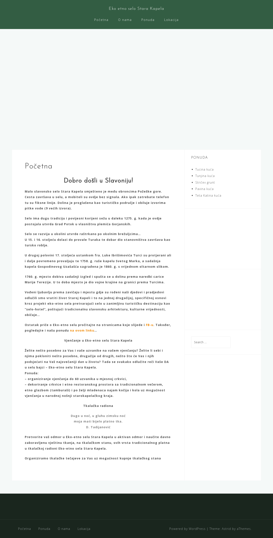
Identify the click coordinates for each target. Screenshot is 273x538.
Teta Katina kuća (208, 195)
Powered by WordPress (187, 529)
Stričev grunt (205, 182)
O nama (125, 20)
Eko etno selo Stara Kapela (136, 9)
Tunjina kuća (205, 176)
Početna (101, 20)
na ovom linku (82, 330)
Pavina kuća (204, 189)
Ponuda (148, 20)
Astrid (226, 529)
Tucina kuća (204, 169)
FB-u (149, 325)
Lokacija (171, 20)
